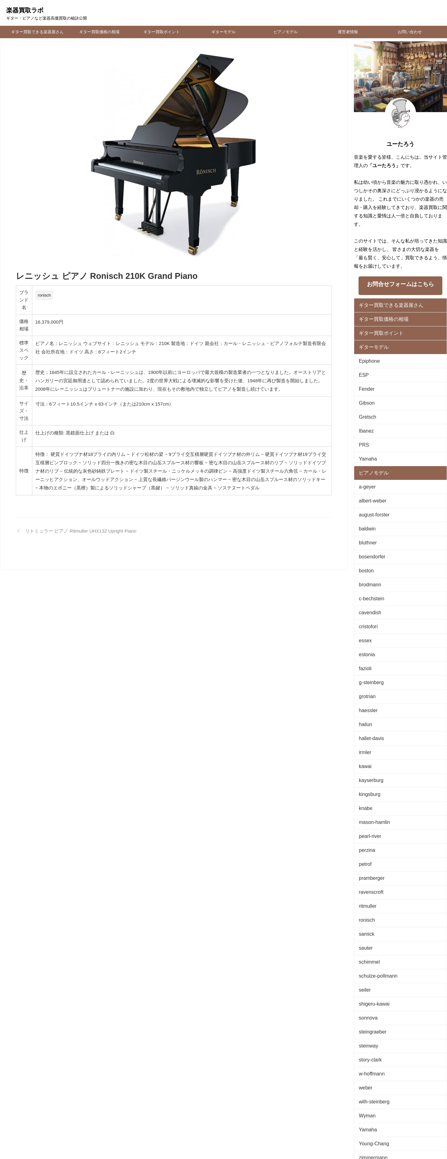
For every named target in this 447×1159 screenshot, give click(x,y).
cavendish (368, 584)
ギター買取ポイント (161, 32)
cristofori (366, 597)
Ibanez (365, 419)
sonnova (366, 954)
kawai (364, 724)
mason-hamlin (371, 775)
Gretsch (366, 406)
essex (364, 610)
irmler (364, 712)
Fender (365, 381)
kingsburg (367, 750)
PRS (363, 432)
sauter (364, 890)
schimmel (367, 903)
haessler (366, 673)
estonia (365, 622)
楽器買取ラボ (24, 10)
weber (364, 1017)
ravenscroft (369, 839)
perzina (365, 801)
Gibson (365, 393)
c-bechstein (369, 572)
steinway (367, 979)
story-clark (368, 992)
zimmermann (370, 1081)
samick (365, 877)
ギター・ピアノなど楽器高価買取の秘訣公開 (223, 1141)
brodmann (368, 559)
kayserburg (369, 737)
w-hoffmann (369, 1004)
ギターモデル (223, 32)
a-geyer (365, 470)
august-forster (371, 495)
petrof (364, 813)
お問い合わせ (410, 32)
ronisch (44, 295)
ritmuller (366, 852)
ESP (363, 368)
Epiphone (367, 355)
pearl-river (368, 788)
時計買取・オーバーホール (279, 1118)
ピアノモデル (285, 32)
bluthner (366, 521)
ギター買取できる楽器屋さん (37, 32)
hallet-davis (369, 699)
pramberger (369, 826)
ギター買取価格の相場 (99, 32)
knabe (364, 763)
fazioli (364, 635)
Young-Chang (371, 1068)
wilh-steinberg (371, 1030)
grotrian (365, 661)
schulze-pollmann (374, 915)
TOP (149, 1118)
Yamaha (366, 444)
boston (365, 546)
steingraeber (370, 966)
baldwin (365, 508)
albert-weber (370, 482)
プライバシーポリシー (232, 1118)
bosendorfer (369, 533)
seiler (363, 928)
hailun (364, 686)
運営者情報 (348, 32)
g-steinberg (369, 648)
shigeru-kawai (371, 941)
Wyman (365, 1043)
